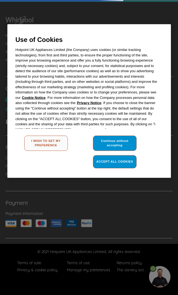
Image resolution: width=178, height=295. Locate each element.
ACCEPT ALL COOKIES (114, 161)
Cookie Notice (34, 97)
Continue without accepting (114, 143)
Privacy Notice (89, 103)
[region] (89, 101)
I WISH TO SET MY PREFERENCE (46, 143)
